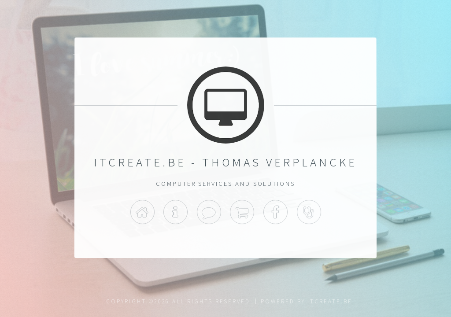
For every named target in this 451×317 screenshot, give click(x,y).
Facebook (275, 212)
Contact (209, 212)
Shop (242, 212)
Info (175, 212)
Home (142, 212)
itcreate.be (329, 301)
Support (309, 212)
